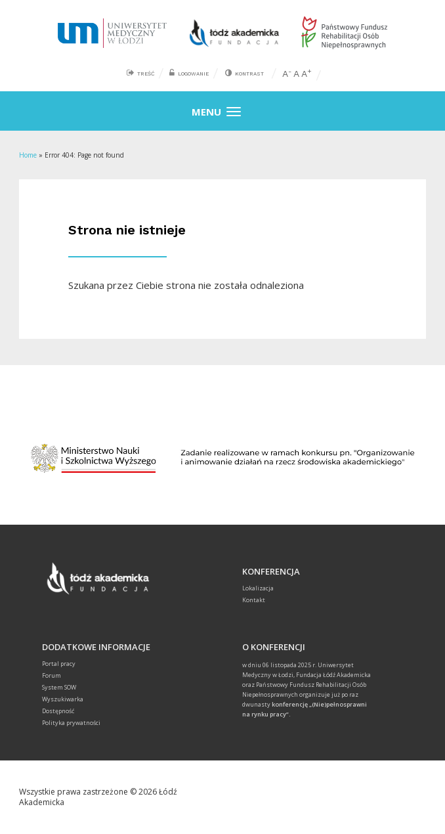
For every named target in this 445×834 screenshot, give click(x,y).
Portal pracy (58, 663)
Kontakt (253, 600)
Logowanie (193, 74)
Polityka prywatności (71, 722)
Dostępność (58, 711)
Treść (145, 74)
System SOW (59, 687)
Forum (51, 675)
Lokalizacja (258, 588)
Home (28, 155)
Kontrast (249, 74)
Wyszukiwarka (62, 699)
